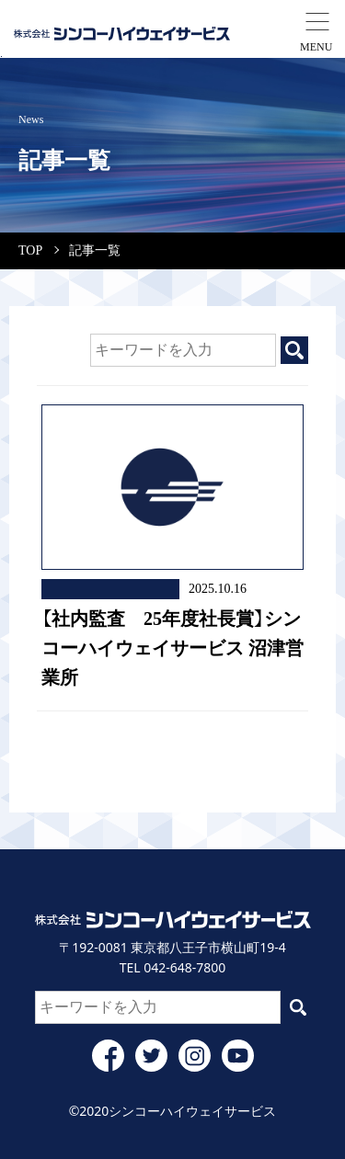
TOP (30, 250)
